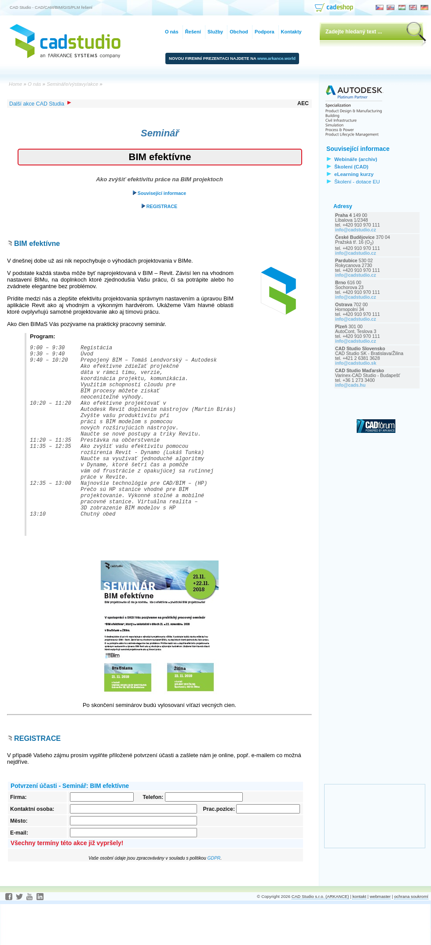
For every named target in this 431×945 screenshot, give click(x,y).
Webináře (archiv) (355, 159)
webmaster (380, 937)
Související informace (159, 193)
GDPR (214, 899)
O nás (172, 31)
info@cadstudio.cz (355, 229)
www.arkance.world (276, 58)
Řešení (193, 31)
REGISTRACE (159, 206)
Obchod (239, 31)
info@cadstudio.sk (355, 363)
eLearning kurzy (353, 174)
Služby (215, 31)
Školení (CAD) (351, 166)
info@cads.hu (350, 385)
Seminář (160, 133)
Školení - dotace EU (357, 181)
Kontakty (291, 31)
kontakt (359, 937)
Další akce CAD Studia (40, 104)
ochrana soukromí (411, 937)
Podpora (264, 31)
